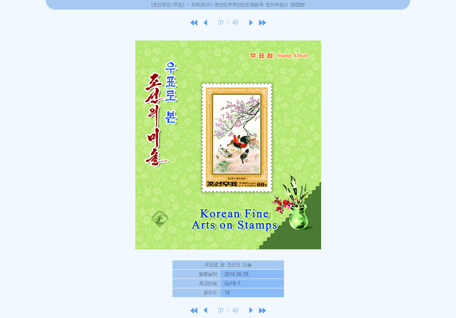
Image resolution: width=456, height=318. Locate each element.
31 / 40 (228, 22)
